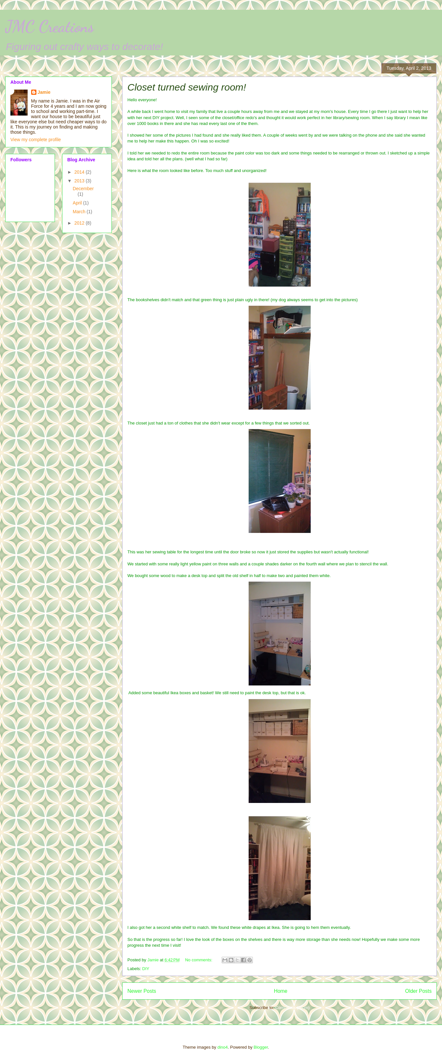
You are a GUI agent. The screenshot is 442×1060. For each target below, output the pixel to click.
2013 (80, 180)
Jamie (44, 92)
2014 (80, 172)
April (78, 202)
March (80, 211)
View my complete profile (35, 139)
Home (281, 991)
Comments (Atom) (292, 1007)
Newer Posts (141, 991)
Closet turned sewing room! (186, 87)
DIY (146, 968)
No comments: (199, 959)
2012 (80, 223)
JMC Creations (49, 26)
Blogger (261, 1047)
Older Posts (418, 991)
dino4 (222, 1047)
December (83, 188)
